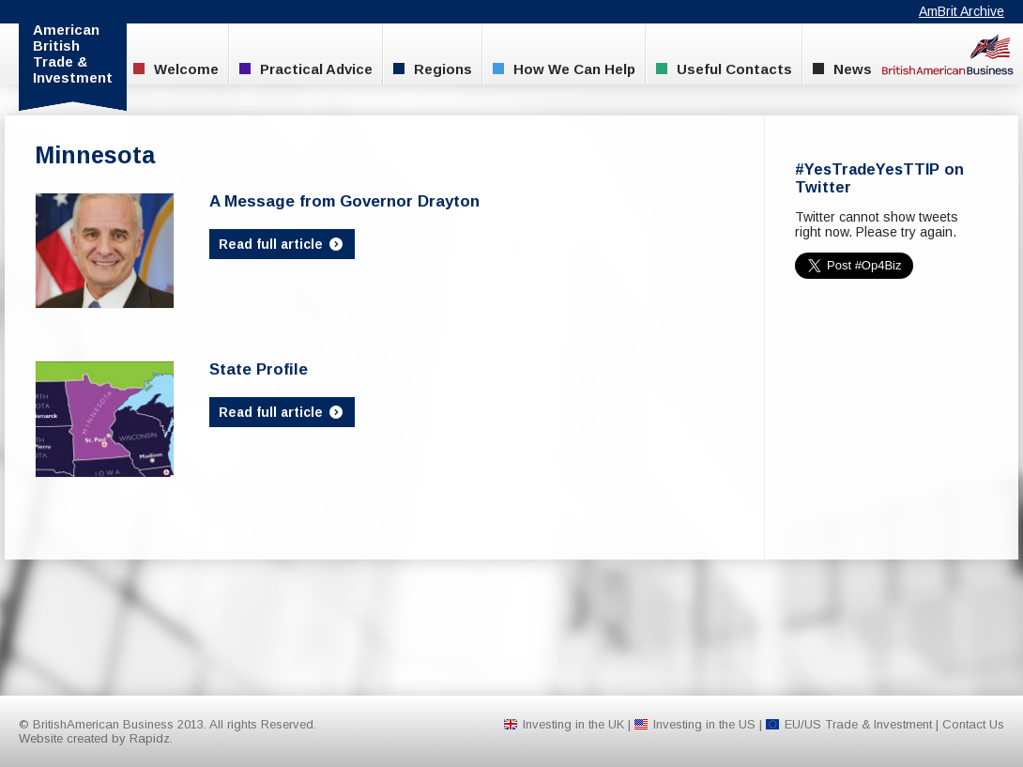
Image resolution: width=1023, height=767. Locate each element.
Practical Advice (306, 69)
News (842, 69)
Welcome (176, 69)
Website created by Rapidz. (96, 738)
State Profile (258, 369)
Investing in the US (704, 724)
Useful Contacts (724, 69)
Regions (432, 69)
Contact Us (973, 724)
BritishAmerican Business (948, 53)
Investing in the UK (573, 724)
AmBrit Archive (961, 11)
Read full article (282, 244)
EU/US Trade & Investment (858, 724)
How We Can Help (564, 69)
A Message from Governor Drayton (344, 201)
